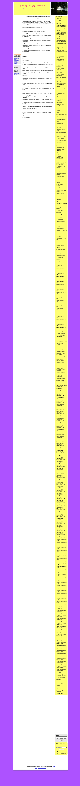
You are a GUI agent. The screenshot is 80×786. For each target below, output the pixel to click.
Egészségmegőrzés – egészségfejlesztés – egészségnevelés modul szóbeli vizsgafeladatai (60, 37)
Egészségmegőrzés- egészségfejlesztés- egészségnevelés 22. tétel (60, 526)
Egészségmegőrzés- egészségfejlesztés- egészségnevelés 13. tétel (60, 494)
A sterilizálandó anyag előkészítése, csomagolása (61, 381)
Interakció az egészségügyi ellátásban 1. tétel (61, 611)
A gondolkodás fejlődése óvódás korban (60, 150)
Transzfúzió (58, 247)
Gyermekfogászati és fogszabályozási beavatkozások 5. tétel (60, 405)
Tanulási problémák (59, 257)
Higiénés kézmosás (59, 331)
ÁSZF (36, 768)
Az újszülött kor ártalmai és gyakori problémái (60, 75)
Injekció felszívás (59, 608)
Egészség (58, 182)
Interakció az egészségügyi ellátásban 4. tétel (61, 619)
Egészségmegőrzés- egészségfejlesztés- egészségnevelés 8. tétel (60, 476)
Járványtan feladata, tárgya (61, 119)
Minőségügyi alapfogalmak (60, 677)
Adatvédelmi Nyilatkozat (42, 768)
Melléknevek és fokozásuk (60, 232)
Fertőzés (57, 121)
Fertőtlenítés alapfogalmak (60, 378)
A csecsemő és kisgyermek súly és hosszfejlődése (61, 84)
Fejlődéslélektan (59, 116)
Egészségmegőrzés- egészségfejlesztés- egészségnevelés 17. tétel (60, 508)
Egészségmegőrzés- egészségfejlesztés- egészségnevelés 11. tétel (60, 487)
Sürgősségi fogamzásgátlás (61, 169)
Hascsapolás (58, 215)
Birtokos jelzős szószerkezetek (61, 230)
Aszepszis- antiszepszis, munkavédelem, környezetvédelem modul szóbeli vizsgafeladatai (60, 29)
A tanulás (58, 259)
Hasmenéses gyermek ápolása (61, 203)
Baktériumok (58, 346)
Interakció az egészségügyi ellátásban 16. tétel (61, 651)
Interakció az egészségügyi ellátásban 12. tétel (61, 640)
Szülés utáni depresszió (60, 127)
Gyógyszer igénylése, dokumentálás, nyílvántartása (61, 675)
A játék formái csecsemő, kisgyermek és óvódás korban (61, 160)
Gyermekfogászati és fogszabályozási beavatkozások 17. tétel (60, 448)
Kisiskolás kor (58, 91)
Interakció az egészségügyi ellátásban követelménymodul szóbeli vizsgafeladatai (61, 33)
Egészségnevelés (59, 102)
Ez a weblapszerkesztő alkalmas (16, 61)
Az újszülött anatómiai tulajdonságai (60, 69)
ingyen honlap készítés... (16, 63)
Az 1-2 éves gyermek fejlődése (61, 88)
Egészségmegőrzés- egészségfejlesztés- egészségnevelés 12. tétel (60, 490)
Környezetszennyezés (60, 193)
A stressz (58, 110)
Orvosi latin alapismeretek (60, 226)
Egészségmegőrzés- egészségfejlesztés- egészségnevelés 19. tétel (60, 515)
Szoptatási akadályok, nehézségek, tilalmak (60, 60)
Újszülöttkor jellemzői (60, 245)
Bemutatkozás (58, 18)
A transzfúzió (58, 212)
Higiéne (57, 112)
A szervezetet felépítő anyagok (61, 114)
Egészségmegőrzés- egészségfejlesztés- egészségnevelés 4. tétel (60, 462)
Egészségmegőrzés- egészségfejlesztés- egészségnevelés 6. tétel (60, 469)
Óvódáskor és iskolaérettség (61, 89)
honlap (54, 766)
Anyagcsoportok (59, 388)
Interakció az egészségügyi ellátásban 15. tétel (61, 648)
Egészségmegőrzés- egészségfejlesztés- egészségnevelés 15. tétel (60, 501)
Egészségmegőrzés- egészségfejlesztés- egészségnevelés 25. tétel (60, 537)
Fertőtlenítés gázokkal (60, 362)
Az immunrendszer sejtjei (60, 249)
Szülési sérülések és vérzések (61, 79)
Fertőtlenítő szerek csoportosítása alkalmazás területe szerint (60, 369)
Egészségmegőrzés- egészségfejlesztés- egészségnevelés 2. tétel (60, 455)
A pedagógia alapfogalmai (60, 255)
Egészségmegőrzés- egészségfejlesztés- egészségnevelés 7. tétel (60, 473)
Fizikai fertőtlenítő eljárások (61, 366)
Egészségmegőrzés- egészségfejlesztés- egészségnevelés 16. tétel (60, 505)
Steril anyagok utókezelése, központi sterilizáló (61, 383)
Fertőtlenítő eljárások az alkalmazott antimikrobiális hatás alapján (60, 373)
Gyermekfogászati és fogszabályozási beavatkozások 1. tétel (60, 391)
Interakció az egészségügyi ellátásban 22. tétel (61, 667)
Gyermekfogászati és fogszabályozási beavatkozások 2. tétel (60, 394)
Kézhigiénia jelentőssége (60, 333)
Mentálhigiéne (58, 108)
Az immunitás (58, 243)
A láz (57, 201)
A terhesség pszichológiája (60, 117)
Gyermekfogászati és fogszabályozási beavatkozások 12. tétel (60, 430)
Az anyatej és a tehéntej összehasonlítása (60, 100)
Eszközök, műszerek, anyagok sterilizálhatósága (61, 386)
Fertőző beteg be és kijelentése (59, 681)
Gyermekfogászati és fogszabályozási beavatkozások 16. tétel (60, 444)
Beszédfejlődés (59, 154)
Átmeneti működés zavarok (61, 77)
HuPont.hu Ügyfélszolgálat (61, 753)
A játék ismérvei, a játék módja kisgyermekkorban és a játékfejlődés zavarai (61, 163)
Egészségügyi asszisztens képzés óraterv (60, 20)
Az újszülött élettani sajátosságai (59, 66)
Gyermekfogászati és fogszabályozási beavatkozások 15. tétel (60, 441)
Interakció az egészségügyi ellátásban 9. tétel (61, 632)
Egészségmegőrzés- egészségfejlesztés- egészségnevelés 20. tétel (60, 519)
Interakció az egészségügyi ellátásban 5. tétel (61, 621)
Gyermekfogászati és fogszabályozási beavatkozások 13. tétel (60, 433)
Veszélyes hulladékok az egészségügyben (60, 336)
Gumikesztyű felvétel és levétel (61, 341)
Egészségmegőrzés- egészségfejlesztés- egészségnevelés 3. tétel (60, 458)
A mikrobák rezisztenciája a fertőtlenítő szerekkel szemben (61, 356)
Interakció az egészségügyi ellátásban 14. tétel (61, 646)
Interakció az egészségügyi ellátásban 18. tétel (61, 656)
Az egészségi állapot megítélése (59, 185)
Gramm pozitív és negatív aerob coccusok (60, 354)
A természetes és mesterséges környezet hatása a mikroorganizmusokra (61, 359)
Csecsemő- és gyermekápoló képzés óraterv (61, 23)
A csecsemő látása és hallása (61, 140)
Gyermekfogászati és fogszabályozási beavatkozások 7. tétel (60, 412)
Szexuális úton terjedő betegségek (60, 105)
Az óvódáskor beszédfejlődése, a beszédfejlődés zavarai (60, 157)
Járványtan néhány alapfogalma (59, 236)
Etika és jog (58, 685)
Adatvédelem (58, 679)
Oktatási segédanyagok (60, 176)
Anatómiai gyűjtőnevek (60, 228)
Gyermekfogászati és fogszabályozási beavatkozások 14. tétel (60, 437)
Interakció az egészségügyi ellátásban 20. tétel (61, 662)
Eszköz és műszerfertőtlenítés (61, 339)
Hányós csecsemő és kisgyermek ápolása (60, 205)
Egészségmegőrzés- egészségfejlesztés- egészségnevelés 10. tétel (60, 483)
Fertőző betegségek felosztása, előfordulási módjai (61, 124)
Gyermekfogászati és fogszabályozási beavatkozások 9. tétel (60, 419)
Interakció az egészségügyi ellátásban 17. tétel (61, 654)
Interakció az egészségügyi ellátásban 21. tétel (61, 664)
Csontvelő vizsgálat (59, 214)
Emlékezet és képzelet (60, 147)
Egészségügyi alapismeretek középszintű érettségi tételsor (61, 44)
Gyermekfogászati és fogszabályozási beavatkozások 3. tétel (60, 398)
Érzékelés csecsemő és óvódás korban (60, 143)
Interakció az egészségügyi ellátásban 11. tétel (61, 638)
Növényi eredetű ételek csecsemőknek (60, 54)
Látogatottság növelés (16, 74)
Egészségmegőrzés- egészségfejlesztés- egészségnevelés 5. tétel (60, 465)
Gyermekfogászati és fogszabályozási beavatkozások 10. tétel (60, 423)
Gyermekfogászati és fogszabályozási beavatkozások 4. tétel (60, 401)
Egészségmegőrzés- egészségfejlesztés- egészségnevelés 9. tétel (60, 480)
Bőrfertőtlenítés (59, 338)
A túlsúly (57, 195)
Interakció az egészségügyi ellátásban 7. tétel (61, 627)
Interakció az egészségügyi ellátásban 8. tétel (61, 629)
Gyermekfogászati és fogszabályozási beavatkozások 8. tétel (60, 416)
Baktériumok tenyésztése (60, 351)
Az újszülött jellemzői (59, 210)
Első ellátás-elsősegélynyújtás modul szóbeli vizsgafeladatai (61, 26)
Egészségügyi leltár (59, 683)
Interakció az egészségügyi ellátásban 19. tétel (61, 659)
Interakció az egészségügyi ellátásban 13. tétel (61, 643)
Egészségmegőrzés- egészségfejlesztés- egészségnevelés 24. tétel (60, 533)
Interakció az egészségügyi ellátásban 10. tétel (61, 635)
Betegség (58, 188)
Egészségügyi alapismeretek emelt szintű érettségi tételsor (61, 41)
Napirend (58, 96)
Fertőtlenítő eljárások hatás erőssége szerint (61, 376)
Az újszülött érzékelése (60, 138)
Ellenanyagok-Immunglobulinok (59, 251)
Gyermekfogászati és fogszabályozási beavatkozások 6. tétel (60, 409)
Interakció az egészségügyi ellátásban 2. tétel (61, 613)
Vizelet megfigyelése (59, 219)
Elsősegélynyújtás (59, 606)
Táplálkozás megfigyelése (60, 221)
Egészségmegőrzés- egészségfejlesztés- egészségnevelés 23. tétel (60, 530)
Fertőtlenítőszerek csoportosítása (59, 364)
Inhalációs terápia (59, 217)
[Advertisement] (60, 714)
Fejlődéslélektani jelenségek (61, 136)
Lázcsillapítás (58, 199)
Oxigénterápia (58, 223)
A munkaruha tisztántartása (61, 178)
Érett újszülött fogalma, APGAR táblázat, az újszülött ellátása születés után (61, 72)
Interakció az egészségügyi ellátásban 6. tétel (61, 624)
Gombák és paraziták (60, 349)
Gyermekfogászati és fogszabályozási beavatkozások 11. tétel (60, 426)
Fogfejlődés (58, 86)
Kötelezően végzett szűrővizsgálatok (59, 81)
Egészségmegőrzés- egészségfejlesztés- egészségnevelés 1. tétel (60, 451)
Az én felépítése (59, 253)
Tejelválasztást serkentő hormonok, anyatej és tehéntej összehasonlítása (61, 51)
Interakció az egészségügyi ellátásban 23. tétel (61, 670)
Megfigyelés (58, 63)
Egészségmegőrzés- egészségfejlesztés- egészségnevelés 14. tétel (60, 497)
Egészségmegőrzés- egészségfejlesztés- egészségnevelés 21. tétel (60, 522)
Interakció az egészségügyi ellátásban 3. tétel (61, 616)
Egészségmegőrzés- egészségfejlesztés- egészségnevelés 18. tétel (60, 512)
